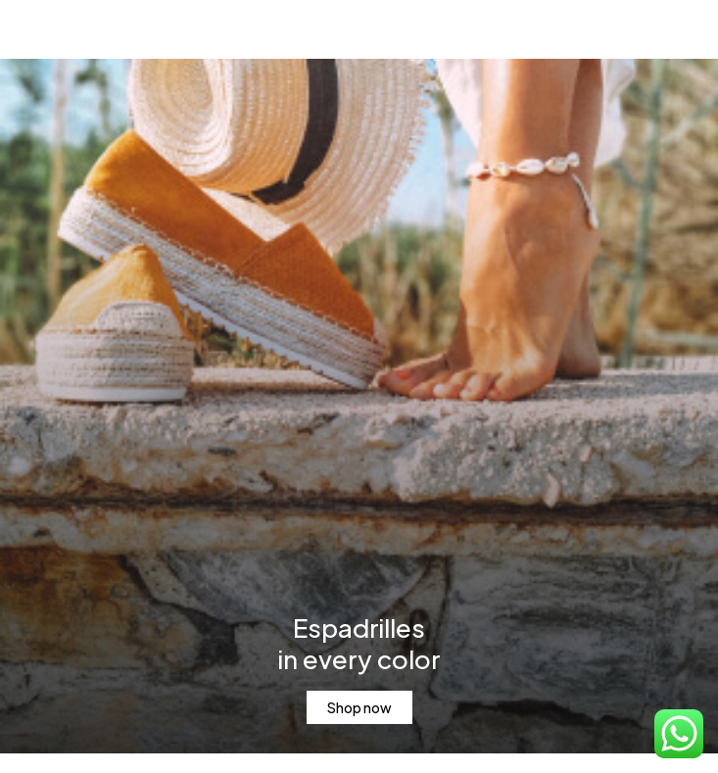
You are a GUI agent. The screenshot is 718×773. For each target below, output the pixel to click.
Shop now (359, 707)
